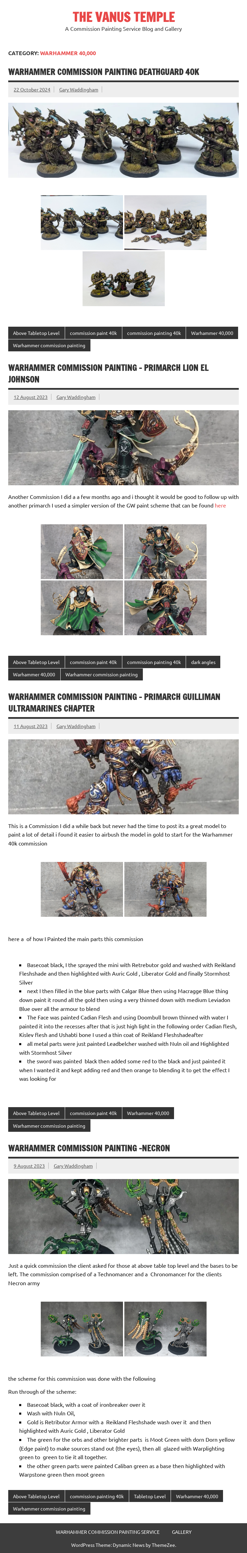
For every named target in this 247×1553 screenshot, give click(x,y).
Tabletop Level (150, 1496)
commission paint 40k (93, 333)
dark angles (203, 662)
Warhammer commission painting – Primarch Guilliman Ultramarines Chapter (114, 702)
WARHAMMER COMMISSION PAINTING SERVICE (108, 1531)
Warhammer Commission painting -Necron (89, 1148)
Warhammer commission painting (49, 345)
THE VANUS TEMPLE (124, 17)
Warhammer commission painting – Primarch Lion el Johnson (108, 373)
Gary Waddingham (78, 89)
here (220, 505)
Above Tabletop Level (36, 333)
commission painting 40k (154, 333)
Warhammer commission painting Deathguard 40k (103, 72)
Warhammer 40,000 (212, 333)
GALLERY (182, 1531)
